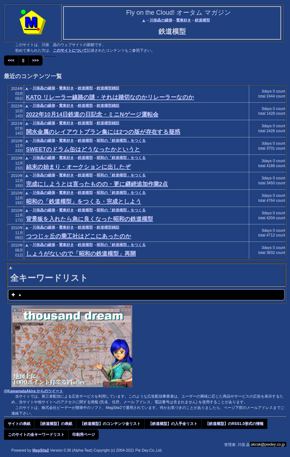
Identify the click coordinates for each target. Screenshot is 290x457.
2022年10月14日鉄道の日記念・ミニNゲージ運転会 (92, 114)
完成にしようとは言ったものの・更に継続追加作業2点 (97, 184)
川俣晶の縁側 (160, 20)
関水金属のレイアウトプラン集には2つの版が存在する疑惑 (103, 132)
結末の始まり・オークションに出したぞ (78, 167)
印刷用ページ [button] (83, 434)
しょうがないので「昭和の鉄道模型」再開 (81, 253)
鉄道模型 (202, 20)
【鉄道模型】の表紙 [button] (55, 424)
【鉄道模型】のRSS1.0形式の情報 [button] (234, 424)
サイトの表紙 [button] (19, 424)
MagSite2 (40, 450)
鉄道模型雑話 (108, 88)
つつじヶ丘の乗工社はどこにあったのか (78, 236)
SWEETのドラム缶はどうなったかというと (83, 149)
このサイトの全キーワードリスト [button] (36, 434)
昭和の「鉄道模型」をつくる (121, 140)
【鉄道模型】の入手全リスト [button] (172, 424)
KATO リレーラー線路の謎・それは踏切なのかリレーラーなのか (110, 97)
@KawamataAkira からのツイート (33, 391)
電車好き (183, 20)
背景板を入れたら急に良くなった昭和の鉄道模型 (89, 219)
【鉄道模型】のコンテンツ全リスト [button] (110, 424)
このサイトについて (70, 50)
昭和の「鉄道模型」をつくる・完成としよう (83, 201)
